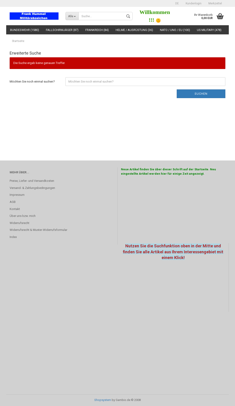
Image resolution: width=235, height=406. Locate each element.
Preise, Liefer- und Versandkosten (32, 180)
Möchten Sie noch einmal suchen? (32, 81)
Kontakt (15, 209)
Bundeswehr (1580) (24, 30)
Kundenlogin (193, 3)
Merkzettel (215, 3)
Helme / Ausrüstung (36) (134, 30)
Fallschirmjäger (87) (62, 30)
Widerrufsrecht (19, 223)
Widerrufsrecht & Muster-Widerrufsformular (38, 230)
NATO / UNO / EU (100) (175, 30)
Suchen (201, 93)
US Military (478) (209, 30)
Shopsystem (102, 400)
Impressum (17, 194)
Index (13, 237)
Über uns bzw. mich (23, 216)
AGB (13, 202)
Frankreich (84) (97, 30)
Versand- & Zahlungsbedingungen (32, 188)
